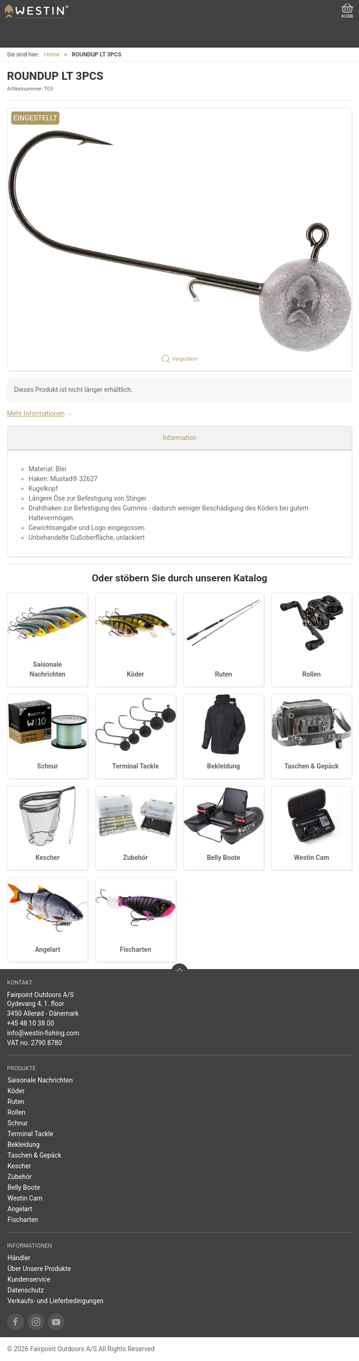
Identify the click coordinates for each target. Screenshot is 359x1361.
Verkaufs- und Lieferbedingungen (55, 1301)
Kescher (47, 857)
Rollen (311, 674)
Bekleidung (223, 766)
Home (51, 54)
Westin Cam (311, 857)
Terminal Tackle (135, 766)
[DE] (36, 11)
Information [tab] (180, 437)
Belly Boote (223, 857)
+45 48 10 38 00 (30, 1023)
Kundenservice (28, 1279)
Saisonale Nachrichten (40, 1080)
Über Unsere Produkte (39, 1268)
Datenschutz (25, 1290)
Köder (135, 674)
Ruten (223, 674)
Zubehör (135, 857)
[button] (179, 239)
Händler (18, 1258)
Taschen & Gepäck (311, 766)
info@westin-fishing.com (43, 1033)
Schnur (47, 766)
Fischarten (135, 949)
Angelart (47, 949)
